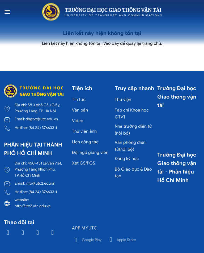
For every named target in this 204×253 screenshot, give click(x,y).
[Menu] (7, 11)
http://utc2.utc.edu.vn (32, 205)
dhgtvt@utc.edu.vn (42, 119)
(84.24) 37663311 (42, 127)
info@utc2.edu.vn (40, 183)
